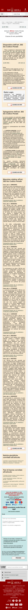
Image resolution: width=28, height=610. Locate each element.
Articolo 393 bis (16, 23)
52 (3, 134)
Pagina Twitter (17, 600)
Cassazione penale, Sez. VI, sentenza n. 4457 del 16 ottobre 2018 (13, 393)
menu (2, 9)
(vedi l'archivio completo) (14, 511)
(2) (23, 57)
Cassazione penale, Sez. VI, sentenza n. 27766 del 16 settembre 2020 (13, 311)
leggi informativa (8, 543)
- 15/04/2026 (13, 462)
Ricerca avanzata (26, 14)
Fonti (3, 22)
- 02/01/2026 (10, 486)
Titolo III (3, 23)
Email (3, 514)
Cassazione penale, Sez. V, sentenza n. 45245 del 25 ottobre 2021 (13, 243)
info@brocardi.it (17, 593)
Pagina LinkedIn (20, 600)
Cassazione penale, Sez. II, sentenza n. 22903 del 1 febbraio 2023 (13, 201)
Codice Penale (9, 22)
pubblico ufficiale (7, 122)
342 (6, 52)
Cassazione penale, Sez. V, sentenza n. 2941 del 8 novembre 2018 (13, 355)
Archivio (14, 595)
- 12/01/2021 (13, 476)
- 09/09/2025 (13, 484)
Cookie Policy (16, 594)
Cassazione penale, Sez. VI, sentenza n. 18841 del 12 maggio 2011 (13, 444)
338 (14, 51)
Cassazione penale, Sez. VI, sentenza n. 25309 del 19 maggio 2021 (13, 285)
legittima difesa (16, 133)
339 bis (20, 51)
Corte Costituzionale (9, 163)
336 (8, 51)
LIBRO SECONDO (18, 22)
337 (11, 51)
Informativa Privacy (7, 594)
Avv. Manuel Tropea (18, 588)
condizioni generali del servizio (11, 540)
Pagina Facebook (13, 600)
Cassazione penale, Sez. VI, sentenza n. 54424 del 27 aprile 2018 (13, 423)
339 (16, 51)
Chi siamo (22, 594)
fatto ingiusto (11, 155)
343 (10, 52)
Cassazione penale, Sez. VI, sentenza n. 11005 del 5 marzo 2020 (13, 332)
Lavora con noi (14, 597)
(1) (4, 49)
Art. (5, 27)
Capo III (9, 23)
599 (18, 153)
